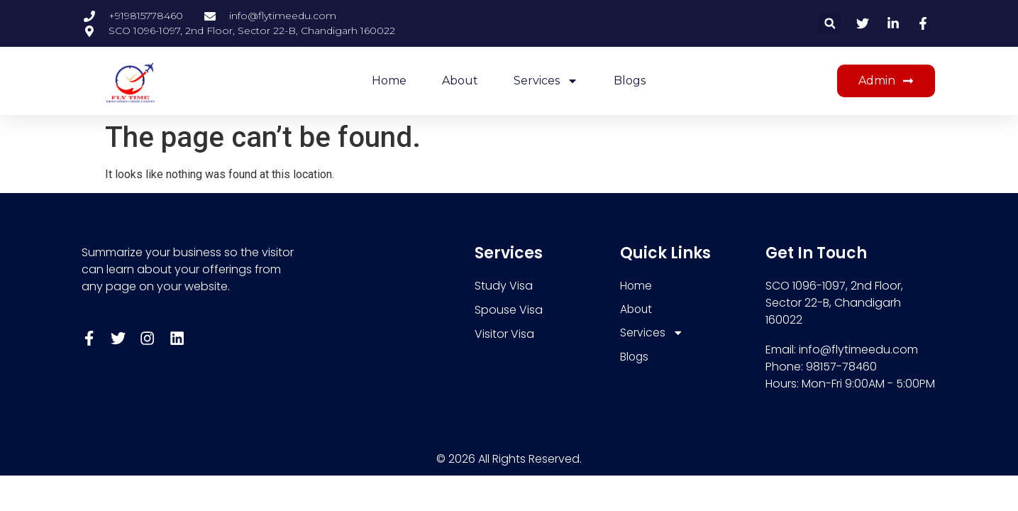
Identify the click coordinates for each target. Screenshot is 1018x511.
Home (389, 80)
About (460, 80)
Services (546, 81)
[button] (830, 24)
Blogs (630, 80)
